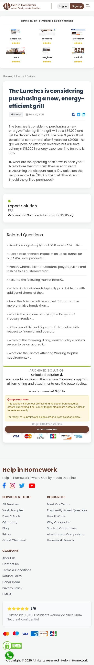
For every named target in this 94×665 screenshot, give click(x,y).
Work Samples (12, 511)
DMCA (6, 595)
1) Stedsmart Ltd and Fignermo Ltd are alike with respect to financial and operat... (43, 329)
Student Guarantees (62, 529)
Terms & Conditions (16, 570)
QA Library (9, 523)
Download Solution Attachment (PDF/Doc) (41, 215)
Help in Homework (29, 470)
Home (7, 76)
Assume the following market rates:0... (36, 280)
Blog (5, 529)
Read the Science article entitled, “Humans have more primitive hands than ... (43, 303)
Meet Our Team (58, 505)
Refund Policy (12, 577)
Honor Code (11, 582)
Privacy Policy (12, 589)
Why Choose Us (58, 523)
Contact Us (10, 564)
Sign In (60, 391)
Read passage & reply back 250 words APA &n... (45, 245)
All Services (10, 505)
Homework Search (60, 541)
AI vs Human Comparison (66, 535)
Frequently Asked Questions (67, 511)
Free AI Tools (11, 517)
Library (19, 76)
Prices (6, 535)
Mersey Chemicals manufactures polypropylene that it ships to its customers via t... (47, 269)
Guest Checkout (14, 541)
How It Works (56, 517)
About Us (9, 559)
